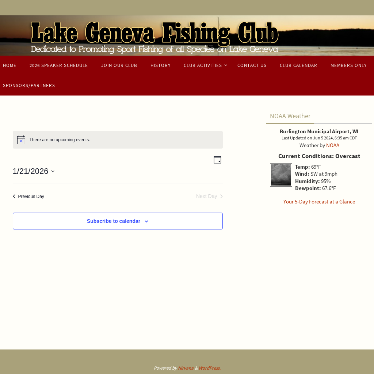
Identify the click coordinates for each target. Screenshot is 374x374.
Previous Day (28, 196)
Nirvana (186, 368)
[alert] (118, 140)
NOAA (332, 145)
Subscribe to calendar (113, 221)
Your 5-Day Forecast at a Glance (319, 201)
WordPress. (210, 368)
